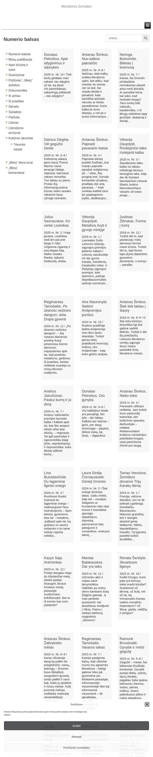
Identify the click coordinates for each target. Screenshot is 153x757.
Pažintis (14, 117)
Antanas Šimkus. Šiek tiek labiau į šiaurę (133, 306)
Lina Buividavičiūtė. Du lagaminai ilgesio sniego (55, 479)
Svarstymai (16, 75)
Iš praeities (16, 101)
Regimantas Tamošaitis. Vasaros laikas (93, 643)
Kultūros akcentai (21, 138)
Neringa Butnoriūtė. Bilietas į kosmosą (128, 61)
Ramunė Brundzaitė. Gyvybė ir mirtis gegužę (132, 645)
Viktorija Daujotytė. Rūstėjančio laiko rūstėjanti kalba (133, 146)
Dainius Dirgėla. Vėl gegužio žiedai (56, 144)
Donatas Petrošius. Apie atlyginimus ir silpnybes (56, 61)
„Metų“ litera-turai (21, 162)
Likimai (14, 122)
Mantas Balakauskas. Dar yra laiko (92, 562)
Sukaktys (15, 112)
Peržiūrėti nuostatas (76, 747)
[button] (147, 704)
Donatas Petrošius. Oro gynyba (93, 395)
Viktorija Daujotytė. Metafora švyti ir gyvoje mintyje (94, 223)
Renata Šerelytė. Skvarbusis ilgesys (133, 562)
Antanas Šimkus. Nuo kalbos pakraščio (95, 59)
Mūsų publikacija (20, 59)
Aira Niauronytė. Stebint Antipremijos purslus (95, 308)
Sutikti (77, 725)
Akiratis (14, 106)
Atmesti (76, 736)
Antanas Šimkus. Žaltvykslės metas (57, 643)
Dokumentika (18, 90)
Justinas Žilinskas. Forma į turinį (133, 221)
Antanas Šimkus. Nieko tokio (133, 393)
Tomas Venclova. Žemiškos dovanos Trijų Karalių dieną (133, 479)
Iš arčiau (15, 96)
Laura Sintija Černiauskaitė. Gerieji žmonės (94, 477)
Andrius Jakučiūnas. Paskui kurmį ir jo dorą (57, 397)
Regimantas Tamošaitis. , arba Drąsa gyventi (57, 310)
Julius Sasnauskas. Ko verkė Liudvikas (57, 221)
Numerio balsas (20, 54)
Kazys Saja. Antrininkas (53, 560)
